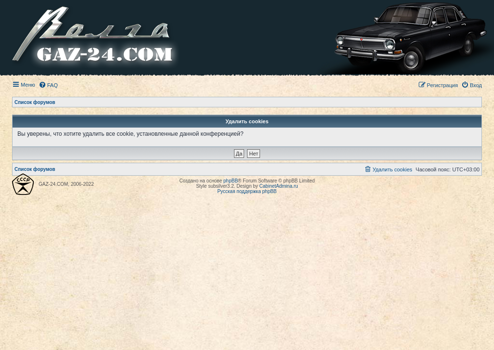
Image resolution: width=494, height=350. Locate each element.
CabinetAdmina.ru (279, 186)
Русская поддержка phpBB (246, 191)
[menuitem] (48, 85)
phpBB (230, 180)
